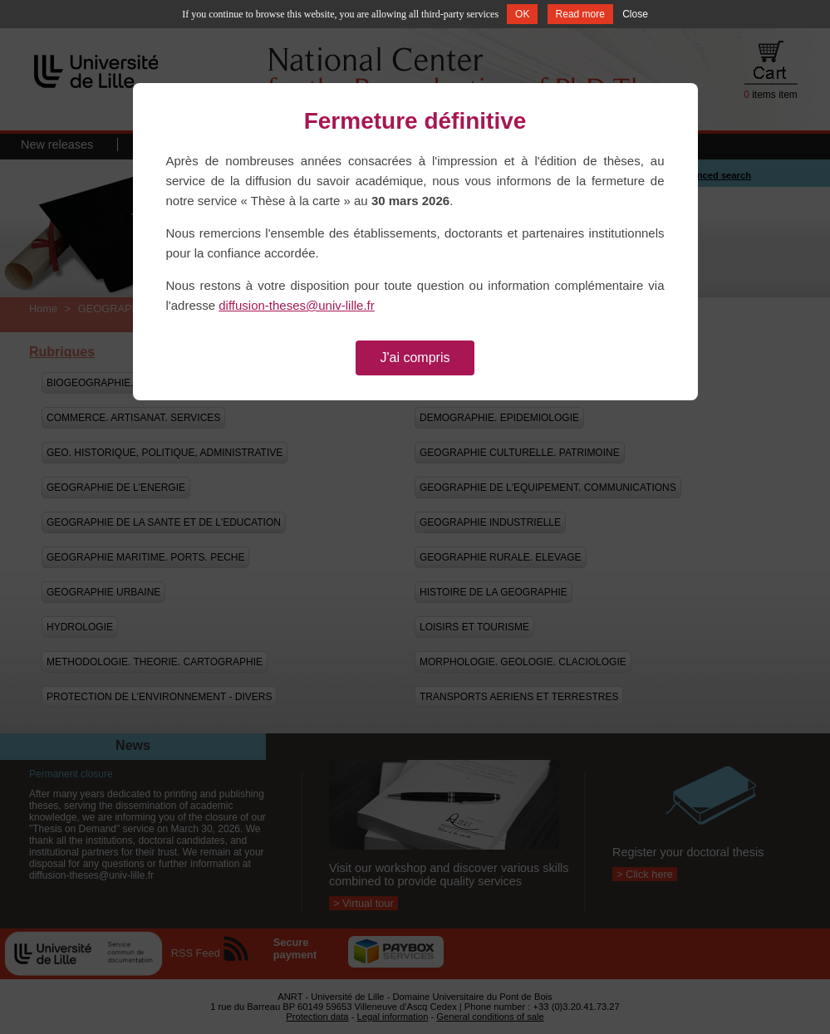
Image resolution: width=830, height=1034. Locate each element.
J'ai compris (415, 357)
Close (635, 14)
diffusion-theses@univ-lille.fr (297, 305)
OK (522, 14)
